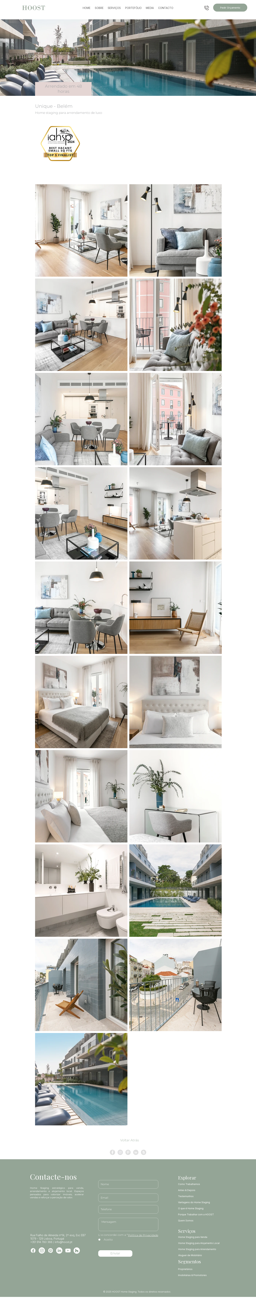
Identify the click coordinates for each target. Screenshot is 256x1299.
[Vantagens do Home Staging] (196, 1202)
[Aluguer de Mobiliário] (199, 1255)
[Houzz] (77, 1250)
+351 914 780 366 (41, 1242)
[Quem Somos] (196, 1220)
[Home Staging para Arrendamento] (199, 1249)
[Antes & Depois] (196, 1190)
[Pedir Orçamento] (230, 8)
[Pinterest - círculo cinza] (128, 1152)
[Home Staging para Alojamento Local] (199, 1243)
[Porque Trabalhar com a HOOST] (196, 1214)
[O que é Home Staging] (196, 1208)
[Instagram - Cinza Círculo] (120, 1152)
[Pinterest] (50, 1250)
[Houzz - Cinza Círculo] (143, 1152)
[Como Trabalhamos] (196, 1184)
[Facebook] (33, 1250)
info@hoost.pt (63, 1242)
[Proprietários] (199, 1269)
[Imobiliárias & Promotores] (199, 1275)
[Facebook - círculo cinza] (112, 1152)
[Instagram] (42, 1250)
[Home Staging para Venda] (199, 1237)
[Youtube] (68, 1250)
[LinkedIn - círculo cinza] (135, 1152)
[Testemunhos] (196, 1196)
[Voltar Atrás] (129, 1140)
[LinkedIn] (59, 1250)
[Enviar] (115, 1253)
